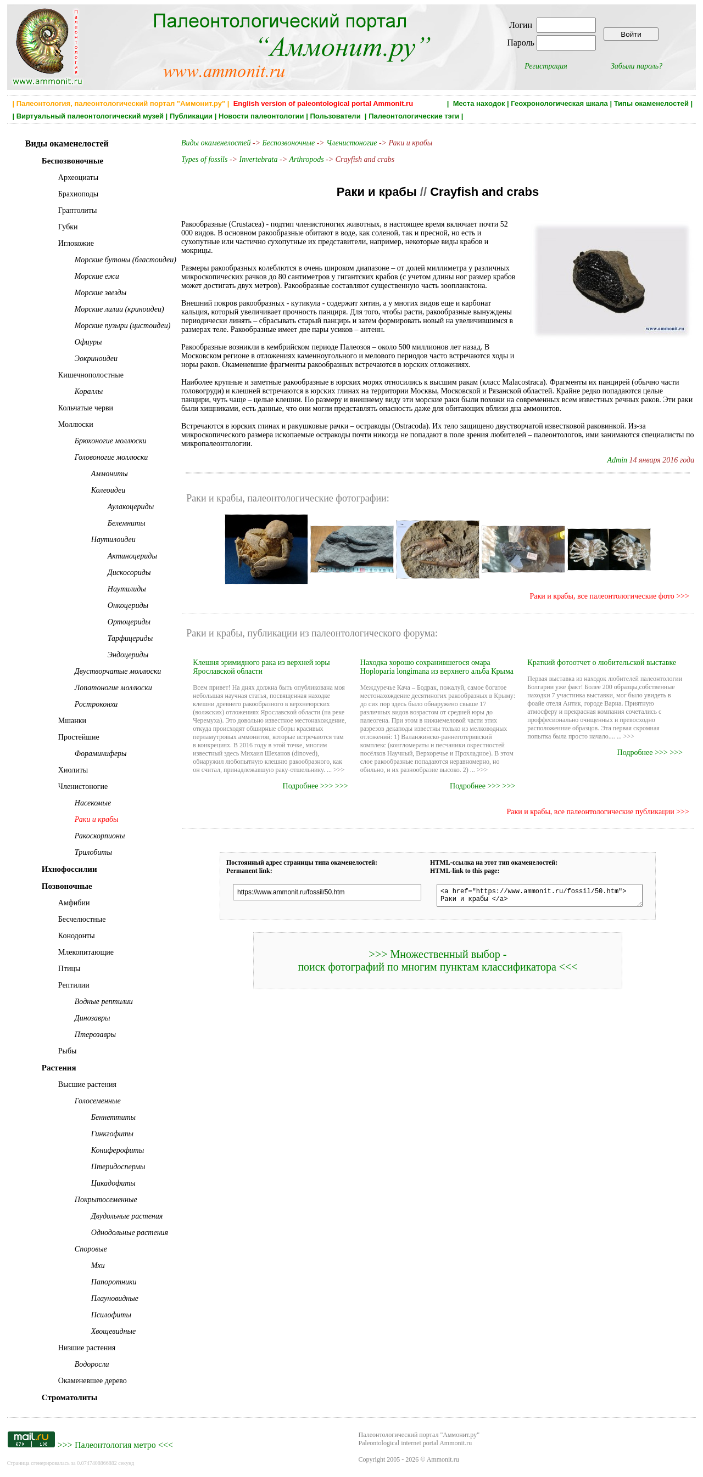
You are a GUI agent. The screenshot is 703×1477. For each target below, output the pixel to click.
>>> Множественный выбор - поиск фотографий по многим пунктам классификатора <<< (437, 963)
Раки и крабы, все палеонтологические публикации (590, 812)
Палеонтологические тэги (414, 116)
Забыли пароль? (636, 66)
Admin (617, 460)
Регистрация (546, 66)
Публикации (191, 116)
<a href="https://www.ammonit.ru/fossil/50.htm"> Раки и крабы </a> (539, 897)
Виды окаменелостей (217, 143)
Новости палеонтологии (261, 116)
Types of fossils (204, 159)
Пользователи (336, 116)
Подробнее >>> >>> (315, 786)
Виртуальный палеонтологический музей (90, 116)
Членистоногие (351, 143)
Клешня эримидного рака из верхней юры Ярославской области (261, 666)
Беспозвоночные (289, 143)
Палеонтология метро (115, 1445)
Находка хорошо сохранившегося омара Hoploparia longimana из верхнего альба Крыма (437, 666)
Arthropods (306, 159)
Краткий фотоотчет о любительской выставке (601, 662)
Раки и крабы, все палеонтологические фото (602, 596)
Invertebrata (258, 159)
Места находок (479, 103)
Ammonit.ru (443, 1459)
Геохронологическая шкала (559, 103)
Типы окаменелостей (651, 103)
